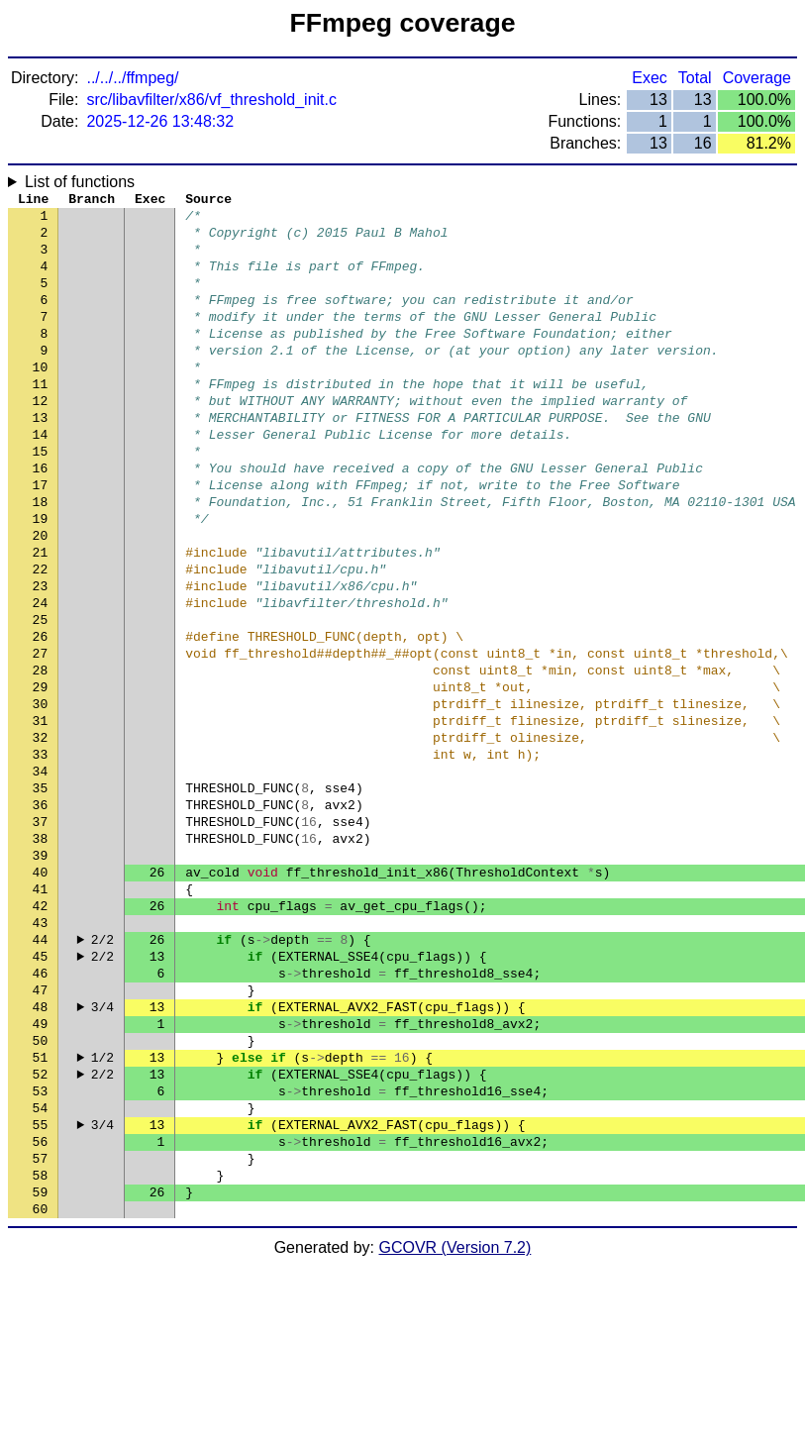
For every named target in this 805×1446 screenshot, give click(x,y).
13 (41, 458)
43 (41, 1053)
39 (41, 973)
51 (41, 1211)
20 (41, 597)
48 (41, 1152)
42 (41, 1033)
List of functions (80, 181)
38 (41, 954)
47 (41, 1132)
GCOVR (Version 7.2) (455, 1428)
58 (41, 1350)
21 (41, 617)
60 (41, 1389)
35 (41, 894)
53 (41, 1251)
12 (41, 439)
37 (41, 934)
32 (41, 835)
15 (41, 498)
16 (41, 518)
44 (41, 1073)
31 (41, 815)
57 (41, 1330)
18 (41, 558)
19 (41, 577)
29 (41, 775)
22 (41, 637)
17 (41, 538)
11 (41, 419)
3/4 (102, 1152)
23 (41, 657)
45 (41, 1092)
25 (41, 696)
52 (41, 1231)
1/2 (102, 1211)
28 (41, 756)
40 (41, 993)
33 (41, 855)
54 (41, 1271)
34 (41, 874)
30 (41, 795)
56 (41, 1310)
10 (41, 399)
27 (41, 736)
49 (41, 1172)
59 (41, 1370)
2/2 (102, 1073)
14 (41, 478)
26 (41, 716)
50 (41, 1191)
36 (41, 914)
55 (41, 1290)
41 (41, 1013)
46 (41, 1112)
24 (41, 676)
